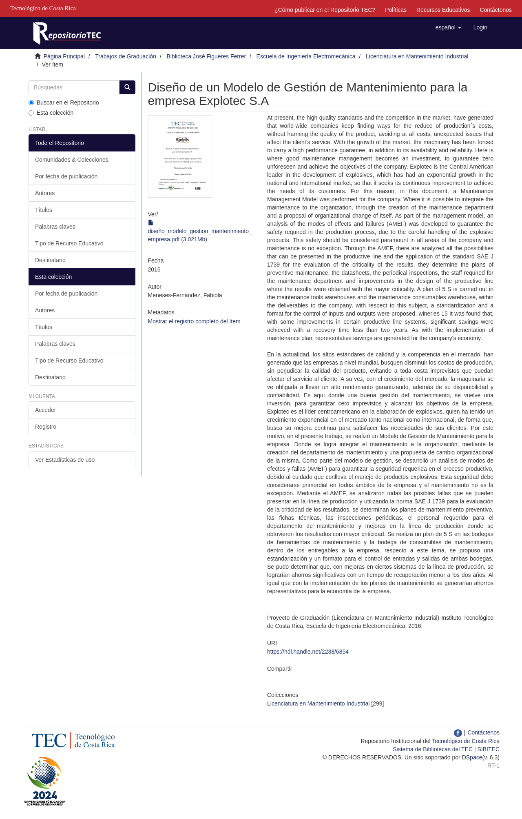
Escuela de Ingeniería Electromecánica (306, 56)
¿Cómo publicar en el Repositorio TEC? (324, 10)
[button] (448, 27)
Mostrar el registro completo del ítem (194, 321)
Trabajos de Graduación (125, 56)
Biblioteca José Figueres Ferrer (206, 56)
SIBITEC (489, 749)
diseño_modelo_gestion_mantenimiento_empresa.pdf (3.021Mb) (200, 231)
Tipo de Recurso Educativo (69, 243)
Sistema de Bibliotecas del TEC (433, 749)
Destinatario (50, 260)
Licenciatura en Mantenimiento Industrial (417, 56)
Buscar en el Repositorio (64, 102)
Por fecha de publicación (66, 176)
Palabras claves (55, 226)
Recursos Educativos (443, 10)
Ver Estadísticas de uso (65, 459)
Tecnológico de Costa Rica (466, 741)
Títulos (43, 210)
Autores (45, 193)
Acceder (45, 410)
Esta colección (51, 112)
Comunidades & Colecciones (71, 159)
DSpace (472, 757)
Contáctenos (496, 10)
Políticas (396, 10)
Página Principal (64, 56)
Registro (45, 426)
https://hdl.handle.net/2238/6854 (308, 651)
